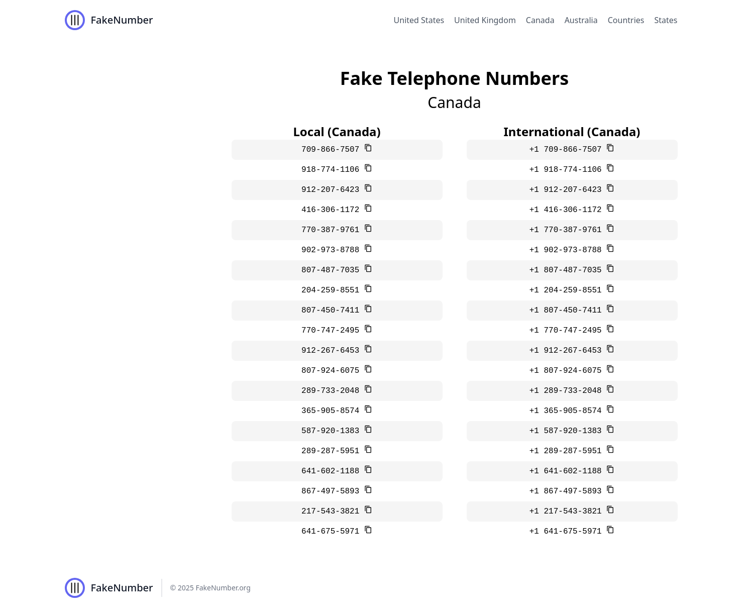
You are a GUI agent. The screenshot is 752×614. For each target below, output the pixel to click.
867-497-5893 (332, 491)
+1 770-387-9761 (568, 230)
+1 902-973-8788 (568, 250)
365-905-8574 (332, 411)
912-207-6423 (332, 189)
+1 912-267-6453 (568, 350)
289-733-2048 (332, 390)
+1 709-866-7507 (568, 149)
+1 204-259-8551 (568, 290)
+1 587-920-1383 (568, 431)
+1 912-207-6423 (568, 189)
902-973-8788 (332, 250)
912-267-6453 (332, 350)
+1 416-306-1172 (568, 210)
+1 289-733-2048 (568, 390)
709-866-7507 (332, 149)
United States (419, 20)
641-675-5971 (332, 531)
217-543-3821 (332, 511)
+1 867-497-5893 (568, 491)
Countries (626, 20)
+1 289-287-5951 (568, 451)
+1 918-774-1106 (568, 169)
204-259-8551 (332, 290)
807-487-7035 (332, 270)
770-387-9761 (332, 230)
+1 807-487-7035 (568, 270)
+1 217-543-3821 (568, 511)
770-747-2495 (332, 330)
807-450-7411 (332, 310)
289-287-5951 (332, 451)
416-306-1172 (332, 210)
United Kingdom (485, 20)
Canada (540, 20)
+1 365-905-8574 (568, 411)
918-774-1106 (332, 169)
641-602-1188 (332, 471)
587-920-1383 (332, 431)
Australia (581, 20)
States (665, 20)
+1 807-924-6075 (568, 370)
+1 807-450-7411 (568, 310)
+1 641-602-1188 (568, 471)
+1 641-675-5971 (568, 531)
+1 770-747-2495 (568, 330)
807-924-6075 (332, 370)
